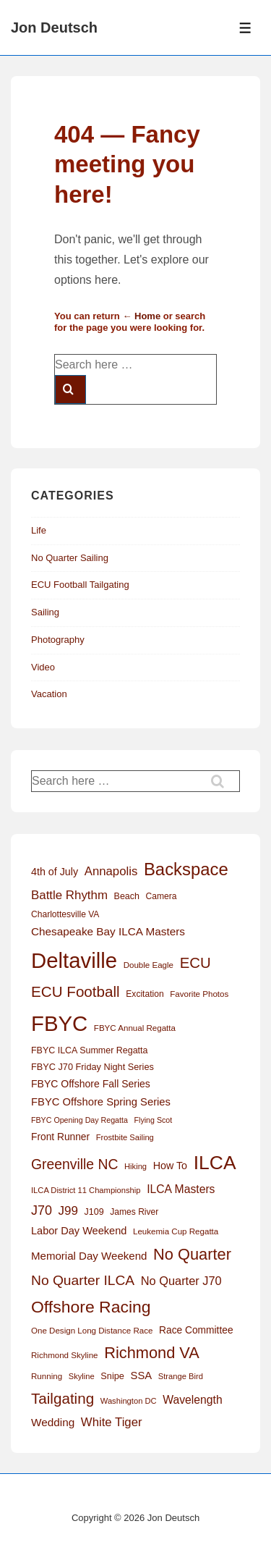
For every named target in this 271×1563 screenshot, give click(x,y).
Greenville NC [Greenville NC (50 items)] (74, 1164)
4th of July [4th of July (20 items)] (54, 871)
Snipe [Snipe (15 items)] (112, 1375)
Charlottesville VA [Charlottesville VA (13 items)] (65, 914)
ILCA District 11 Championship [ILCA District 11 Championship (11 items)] (86, 1190)
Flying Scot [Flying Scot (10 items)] (153, 1120)
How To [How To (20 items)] (170, 1165)
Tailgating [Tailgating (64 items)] (62, 1398)
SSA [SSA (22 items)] (141, 1375)
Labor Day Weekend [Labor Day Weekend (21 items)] (78, 1231)
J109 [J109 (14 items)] (94, 1212)
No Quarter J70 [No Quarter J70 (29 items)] (181, 1280)
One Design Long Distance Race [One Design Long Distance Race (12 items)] (91, 1330)
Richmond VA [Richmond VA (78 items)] (151, 1353)
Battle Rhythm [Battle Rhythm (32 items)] (69, 895)
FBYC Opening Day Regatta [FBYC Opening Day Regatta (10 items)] (79, 1120)
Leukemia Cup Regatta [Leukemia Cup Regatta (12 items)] (175, 1231)
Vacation (49, 693)
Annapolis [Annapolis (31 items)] (111, 871)
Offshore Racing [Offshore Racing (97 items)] (91, 1306)
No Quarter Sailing (69, 557)
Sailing (45, 612)
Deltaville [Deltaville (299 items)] (74, 960)
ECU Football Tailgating (80, 584)
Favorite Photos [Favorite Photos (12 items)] (199, 994)
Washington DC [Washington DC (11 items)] (128, 1400)
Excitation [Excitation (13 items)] (144, 994)
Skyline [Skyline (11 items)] (82, 1376)
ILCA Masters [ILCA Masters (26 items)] (181, 1189)
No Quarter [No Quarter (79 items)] (192, 1254)
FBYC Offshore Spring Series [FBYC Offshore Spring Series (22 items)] (101, 1102)
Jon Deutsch (54, 27)
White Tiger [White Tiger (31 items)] (111, 1422)
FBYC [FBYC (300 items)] (59, 1023)
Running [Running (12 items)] (46, 1376)
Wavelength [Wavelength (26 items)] (192, 1400)
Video (43, 667)
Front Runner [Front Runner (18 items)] (60, 1137)
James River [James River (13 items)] (134, 1212)
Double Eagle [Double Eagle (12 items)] (148, 965)
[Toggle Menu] (245, 27)
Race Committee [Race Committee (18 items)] (196, 1330)
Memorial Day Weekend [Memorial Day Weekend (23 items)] (89, 1256)
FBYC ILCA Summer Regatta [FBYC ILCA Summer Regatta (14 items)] (89, 1050)
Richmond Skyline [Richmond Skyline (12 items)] (64, 1355)
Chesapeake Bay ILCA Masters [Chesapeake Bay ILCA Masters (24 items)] (108, 931)
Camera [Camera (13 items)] (161, 896)
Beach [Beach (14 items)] (126, 896)
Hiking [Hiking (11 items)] (135, 1166)
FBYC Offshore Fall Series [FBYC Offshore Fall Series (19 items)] (90, 1084)
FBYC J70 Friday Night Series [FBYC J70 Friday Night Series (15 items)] (92, 1066)
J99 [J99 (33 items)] (68, 1211)
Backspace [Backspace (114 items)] (186, 869)
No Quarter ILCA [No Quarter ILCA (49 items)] (82, 1280)
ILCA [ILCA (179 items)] (215, 1163)
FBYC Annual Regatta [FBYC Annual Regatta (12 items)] (135, 1028)
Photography (58, 639)
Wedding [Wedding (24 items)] (52, 1422)
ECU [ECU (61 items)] (195, 963)
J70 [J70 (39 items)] (41, 1210)
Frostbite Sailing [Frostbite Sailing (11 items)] (125, 1137)
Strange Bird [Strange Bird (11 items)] (180, 1376)
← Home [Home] (141, 316)
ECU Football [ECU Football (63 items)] (75, 991)
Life (38, 530)
